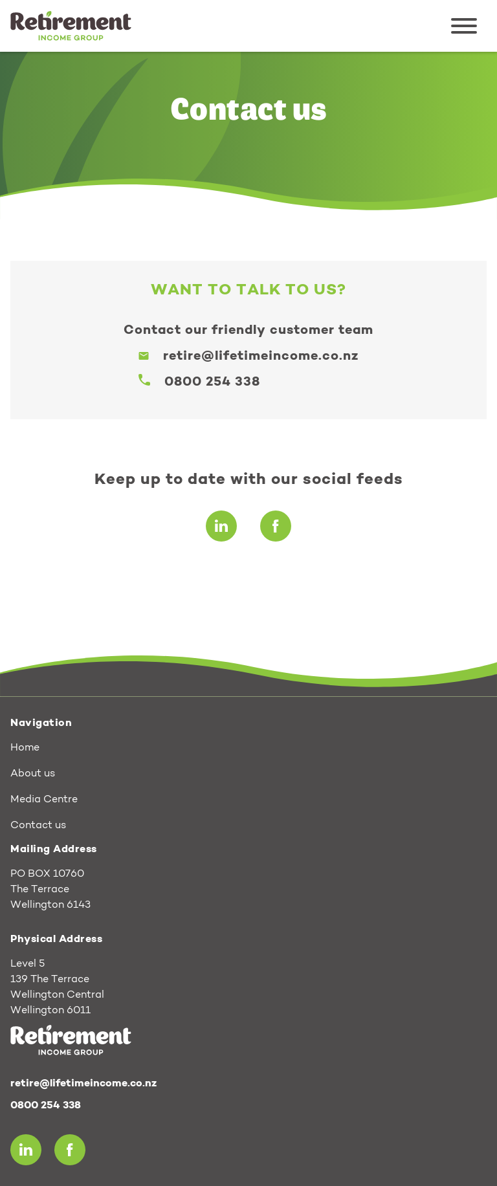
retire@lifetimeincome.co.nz (261, 356)
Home (24, 748)
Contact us (38, 825)
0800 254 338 (212, 382)
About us (32, 774)
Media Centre (44, 800)
